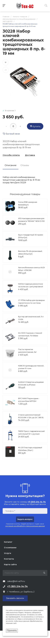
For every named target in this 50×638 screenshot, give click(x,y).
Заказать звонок (15, 598)
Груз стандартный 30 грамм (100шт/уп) (30, 236)
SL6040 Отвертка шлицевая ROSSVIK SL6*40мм (31, 383)
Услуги (7, 553)
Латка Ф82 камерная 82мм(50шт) (27, 203)
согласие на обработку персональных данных (25, 526)
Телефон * (10, 511)
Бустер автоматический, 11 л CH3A (30, 318)
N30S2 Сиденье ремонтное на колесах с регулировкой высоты (30, 286)
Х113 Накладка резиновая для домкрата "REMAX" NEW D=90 (31, 219)
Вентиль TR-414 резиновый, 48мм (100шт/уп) (30, 252)
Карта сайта (10, 564)
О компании (10, 547)
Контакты (9, 559)
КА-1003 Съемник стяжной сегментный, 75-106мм (30, 334)
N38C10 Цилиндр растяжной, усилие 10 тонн (31, 367)
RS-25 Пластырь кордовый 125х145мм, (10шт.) (30, 448)
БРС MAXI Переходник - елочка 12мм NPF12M (28, 399)
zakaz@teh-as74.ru (16, 581)
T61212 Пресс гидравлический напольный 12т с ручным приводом (31, 433)
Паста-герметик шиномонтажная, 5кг (27, 350)
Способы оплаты (11, 155)
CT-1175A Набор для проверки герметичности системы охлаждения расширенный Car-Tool (31, 304)
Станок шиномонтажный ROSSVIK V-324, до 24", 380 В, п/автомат (31, 417)
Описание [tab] (10, 165)
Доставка (30, 155)
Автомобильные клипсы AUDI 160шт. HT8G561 (31, 268)
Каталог (8, 542)
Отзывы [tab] (24, 165)
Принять (12, 630)
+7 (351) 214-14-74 (17, 586)
